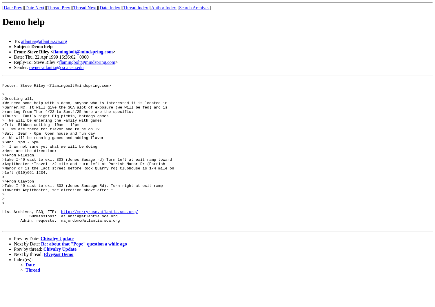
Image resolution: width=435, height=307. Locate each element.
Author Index (163, 7)
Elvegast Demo (59, 283)
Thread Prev (58, 7)
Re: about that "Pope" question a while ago (84, 273)
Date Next (35, 7)
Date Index (110, 7)
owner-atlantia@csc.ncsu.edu (56, 67)
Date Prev (13, 7)
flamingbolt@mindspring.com (83, 51)
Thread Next (85, 7)
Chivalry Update (57, 268)
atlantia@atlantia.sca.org (44, 41)
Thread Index (135, 7)
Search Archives (194, 7)
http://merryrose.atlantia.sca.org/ (99, 238)
